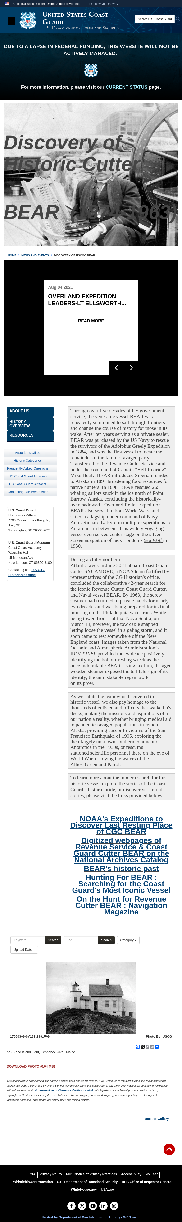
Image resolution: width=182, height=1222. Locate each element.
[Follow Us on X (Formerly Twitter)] (82, 1206)
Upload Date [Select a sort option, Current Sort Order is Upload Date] (24, 950)
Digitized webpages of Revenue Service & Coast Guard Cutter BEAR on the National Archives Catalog (121, 850)
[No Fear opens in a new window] (151, 1174)
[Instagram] (114, 1206)
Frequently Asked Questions (27, 468)
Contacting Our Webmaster (28, 492)
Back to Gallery (157, 1119)
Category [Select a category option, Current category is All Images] (128, 940)
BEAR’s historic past (121, 868)
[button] (102, 3)
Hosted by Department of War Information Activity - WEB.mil (89, 1217)
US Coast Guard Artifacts (27, 484)
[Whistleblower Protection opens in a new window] (33, 1182)
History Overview (19, 424)
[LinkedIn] (103, 1206)
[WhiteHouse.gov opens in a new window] (84, 1189)
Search (53, 940)
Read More (91, 321)
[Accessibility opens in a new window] (131, 1174)
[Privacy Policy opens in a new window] (51, 1174)
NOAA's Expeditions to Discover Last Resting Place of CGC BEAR (121, 825)
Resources (21, 435)
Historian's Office (27, 453)
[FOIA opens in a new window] (32, 1174)
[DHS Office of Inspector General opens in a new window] (147, 1182)
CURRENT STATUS (127, 87)
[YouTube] (93, 1206)
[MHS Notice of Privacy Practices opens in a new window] (91, 1174)
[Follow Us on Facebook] (71, 1206)
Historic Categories (28, 460)
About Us (19, 411)
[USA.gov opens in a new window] (108, 1189)
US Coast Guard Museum (28, 476)
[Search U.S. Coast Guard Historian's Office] (155, 19)
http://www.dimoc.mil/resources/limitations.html (63, 1090)
